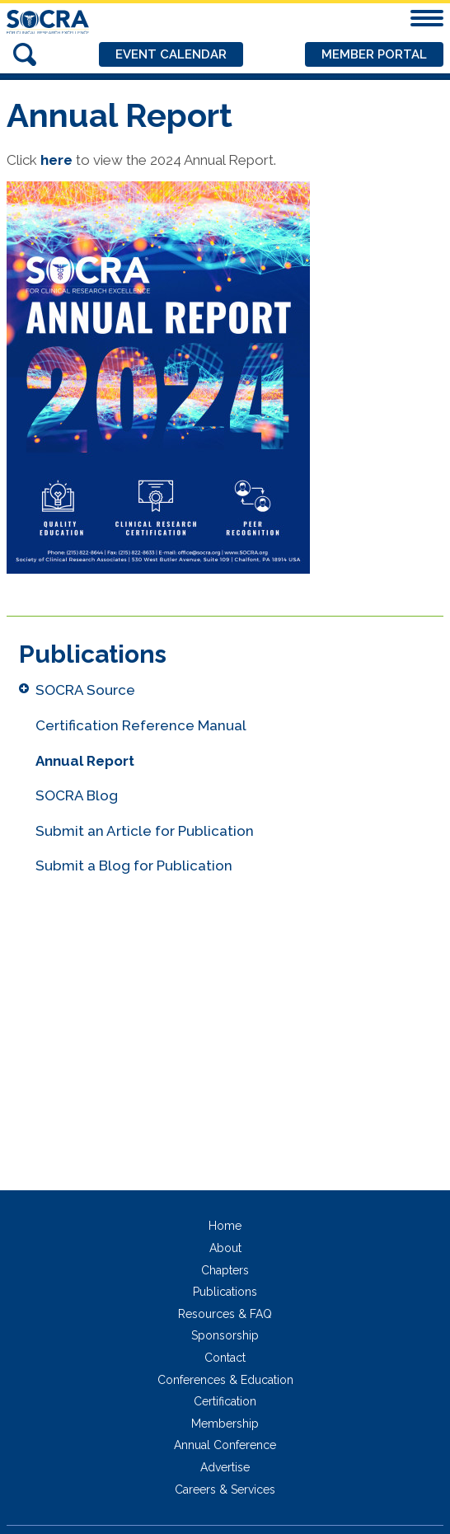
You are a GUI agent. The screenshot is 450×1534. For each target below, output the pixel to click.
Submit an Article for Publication (144, 831)
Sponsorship (225, 1335)
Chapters (225, 1270)
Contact (225, 1357)
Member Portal (374, 54)
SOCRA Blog (76, 795)
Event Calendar (171, 54)
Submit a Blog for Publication (133, 865)
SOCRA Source (85, 690)
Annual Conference (225, 1445)
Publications (225, 1291)
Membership (225, 1423)
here (56, 160)
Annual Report (84, 761)
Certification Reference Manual (140, 725)
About (225, 1248)
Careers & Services (225, 1489)
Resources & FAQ (225, 1314)
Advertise (225, 1467)
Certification (225, 1401)
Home (225, 1225)
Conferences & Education (225, 1379)
